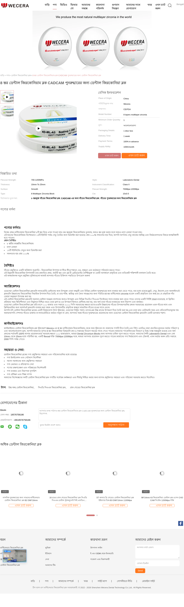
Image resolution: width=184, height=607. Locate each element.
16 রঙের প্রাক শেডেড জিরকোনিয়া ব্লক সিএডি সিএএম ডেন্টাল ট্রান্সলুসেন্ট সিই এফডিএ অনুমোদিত (68, 499)
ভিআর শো (73, 7)
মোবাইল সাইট (148, 581)
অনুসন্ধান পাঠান (116, 425)
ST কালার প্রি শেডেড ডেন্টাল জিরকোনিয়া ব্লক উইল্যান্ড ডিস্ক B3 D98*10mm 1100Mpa (115, 498)
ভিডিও (63, 5)
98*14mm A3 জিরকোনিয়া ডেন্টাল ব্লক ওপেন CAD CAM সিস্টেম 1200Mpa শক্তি (162, 498)
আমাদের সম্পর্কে (66, 581)
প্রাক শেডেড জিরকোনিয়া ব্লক (82, 387)
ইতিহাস (48, 553)
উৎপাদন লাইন (96, 547)
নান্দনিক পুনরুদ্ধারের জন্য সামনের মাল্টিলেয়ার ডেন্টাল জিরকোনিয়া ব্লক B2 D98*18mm (21, 498)
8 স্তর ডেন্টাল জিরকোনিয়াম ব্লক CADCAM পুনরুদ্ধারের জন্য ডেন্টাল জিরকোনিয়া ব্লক (67, 75)
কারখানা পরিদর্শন (100, 7)
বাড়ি (47, 5)
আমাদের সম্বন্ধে (86, 7)
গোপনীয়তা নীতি (124, 581)
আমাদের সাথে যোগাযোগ (133, 7)
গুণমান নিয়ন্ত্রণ (115, 7)
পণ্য (55, 5)
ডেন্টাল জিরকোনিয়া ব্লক (10, 565)
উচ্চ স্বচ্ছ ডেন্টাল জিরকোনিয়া (21, 387)
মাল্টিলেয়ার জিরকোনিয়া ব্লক (11, 547)
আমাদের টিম (50, 565)
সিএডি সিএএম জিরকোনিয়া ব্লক (52, 387)
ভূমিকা (47, 547)
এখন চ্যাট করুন (160, 7)
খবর (149, 5)
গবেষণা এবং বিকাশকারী (100, 559)
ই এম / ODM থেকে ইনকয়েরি (101, 553)
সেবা (47, 559)
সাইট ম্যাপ (102, 581)
